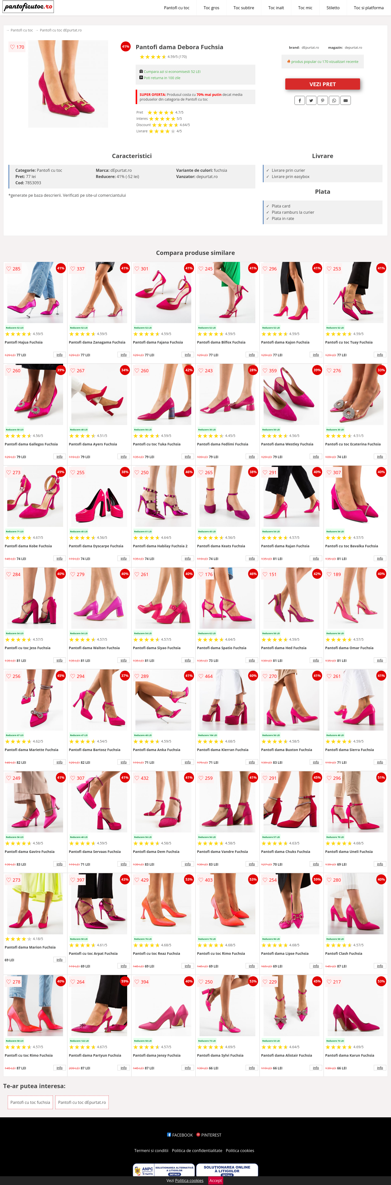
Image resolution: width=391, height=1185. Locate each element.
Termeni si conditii (151, 1150)
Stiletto (333, 7)
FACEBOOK (180, 1135)
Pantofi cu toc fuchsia (30, 1102)
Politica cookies (240, 1150)
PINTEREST (208, 1135)
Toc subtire (243, 7)
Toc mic (305, 7)
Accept (215, 1180)
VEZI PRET (322, 84)
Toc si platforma (369, 7)
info (60, 354)
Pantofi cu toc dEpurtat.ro (61, 30)
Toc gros (211, 7)
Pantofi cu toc (177, 7)
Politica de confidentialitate (197, 1150)
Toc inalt (276, 7)
